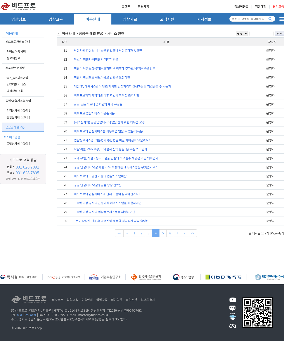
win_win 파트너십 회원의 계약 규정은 (98, 104)
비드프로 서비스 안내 (17, 41)
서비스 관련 (13, 137)
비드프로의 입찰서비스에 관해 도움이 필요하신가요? (107, 194)
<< (119, 233)
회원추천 (131, 299)
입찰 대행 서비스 (16, 84)
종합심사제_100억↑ (19, 117)
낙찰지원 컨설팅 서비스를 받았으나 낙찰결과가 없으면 (108, 50)
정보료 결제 (147, 299)
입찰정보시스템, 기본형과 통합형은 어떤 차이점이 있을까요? (112, 140)
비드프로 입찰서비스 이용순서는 (94, 113)
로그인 (126, 7)
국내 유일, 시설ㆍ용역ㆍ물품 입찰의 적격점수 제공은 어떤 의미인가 (116, 158)
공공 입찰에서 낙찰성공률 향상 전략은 (98, 185)
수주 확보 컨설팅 (14, 68)
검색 (279, 33)
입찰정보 (18, 19)
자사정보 (204, 19)
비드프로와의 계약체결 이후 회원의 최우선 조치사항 (106, 95)
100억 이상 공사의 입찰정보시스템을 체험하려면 (104, 212)
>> (192, 233)
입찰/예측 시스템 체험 (18, 100)
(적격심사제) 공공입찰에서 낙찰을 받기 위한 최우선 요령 (109, 122)
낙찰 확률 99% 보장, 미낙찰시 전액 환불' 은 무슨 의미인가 (110, 149)
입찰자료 (130, 19)
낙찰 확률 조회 (15, 91)
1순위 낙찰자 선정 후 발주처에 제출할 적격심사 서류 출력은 (111, 221)
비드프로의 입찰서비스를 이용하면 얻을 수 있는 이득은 (108, 131)
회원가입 (143, 7)
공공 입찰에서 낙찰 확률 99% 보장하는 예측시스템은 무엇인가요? (115, 167)
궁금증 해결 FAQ (14, 127)
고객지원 (167, 19)
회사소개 (57, 299)
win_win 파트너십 (17, 78)
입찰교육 (55, 19)
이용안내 (93, 19)
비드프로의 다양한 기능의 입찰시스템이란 (100, 176)
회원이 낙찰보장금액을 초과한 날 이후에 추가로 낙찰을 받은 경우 (114, 68)
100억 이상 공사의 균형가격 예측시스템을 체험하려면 (107, 203)
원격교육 (278, 7)
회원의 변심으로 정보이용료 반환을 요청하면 (102, 77)
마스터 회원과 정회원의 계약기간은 (96, 59)
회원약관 (116, 299)
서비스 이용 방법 (16, 51)
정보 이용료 (13, 58)
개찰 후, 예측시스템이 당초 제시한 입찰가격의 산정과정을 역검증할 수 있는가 (122, 86)
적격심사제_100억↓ (19, 110)
